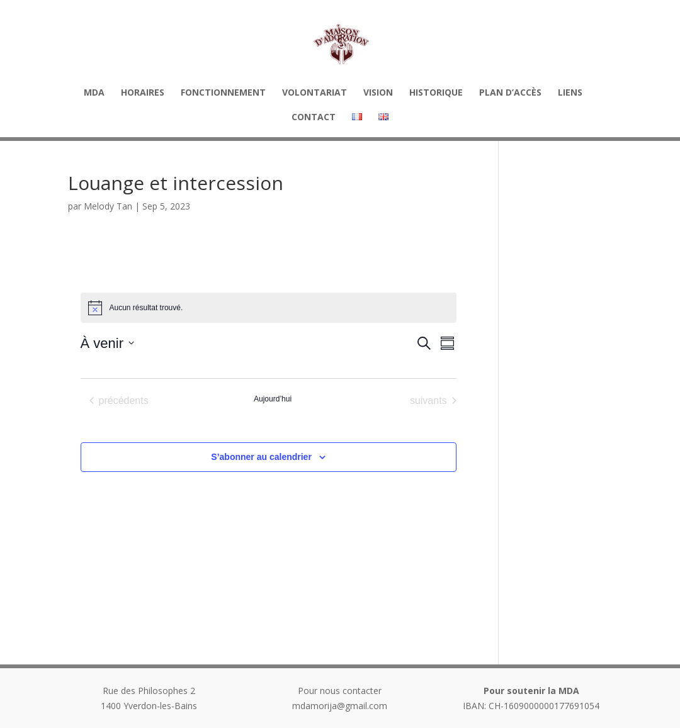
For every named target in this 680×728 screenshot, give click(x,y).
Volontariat (314, 93)
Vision (378, 93)
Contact (314, 118)
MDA (94, 93)
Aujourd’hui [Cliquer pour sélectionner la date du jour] (273, 399)
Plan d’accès (510, 93)
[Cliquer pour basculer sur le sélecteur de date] (107, 343)
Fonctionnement (223, 93)
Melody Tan (108, 206)
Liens (570, 93)
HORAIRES (142, 93)
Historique (436, 93)
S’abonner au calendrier (261, 457)
